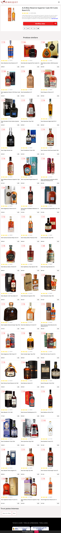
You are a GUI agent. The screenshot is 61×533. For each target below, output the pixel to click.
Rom (14, 513)
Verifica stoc (46, 23)
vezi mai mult (54, 18)
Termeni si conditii (18, 523)
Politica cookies (43, 523)
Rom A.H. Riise (7, 513)
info (18, 66)
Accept (36, 531)
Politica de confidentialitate (31, 523)
